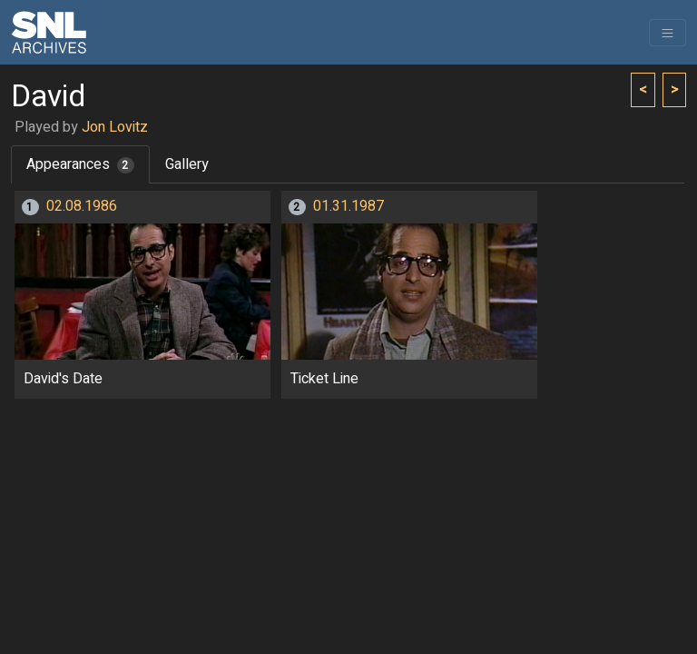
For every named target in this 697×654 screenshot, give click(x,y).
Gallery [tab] (187, 164)
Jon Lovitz (115, 127)
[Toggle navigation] (667, 32)
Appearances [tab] (80, 164)
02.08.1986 (81, 206)
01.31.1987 (348, 206)
